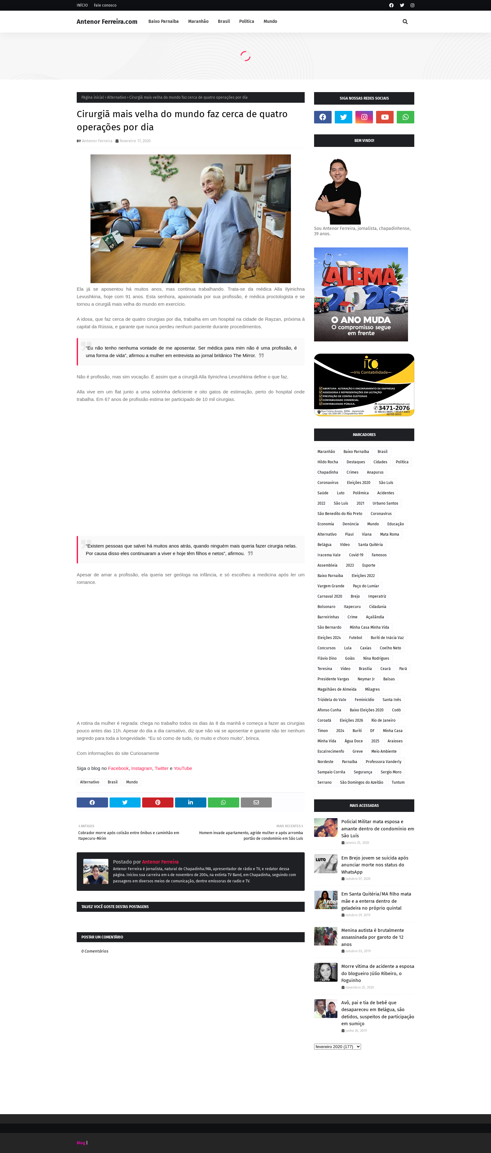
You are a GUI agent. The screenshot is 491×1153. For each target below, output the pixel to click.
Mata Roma (389, 534)
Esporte (368, 565)
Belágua (325, 545)
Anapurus (375, 472)
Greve (358, 751)
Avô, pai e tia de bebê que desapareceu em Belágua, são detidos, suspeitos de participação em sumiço (377, 1013)
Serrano (325, 782)
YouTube (183, 768)
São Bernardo (329, 627)
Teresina (325, 669)
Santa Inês (392, 700)
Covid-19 (356, 555)
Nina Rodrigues (376, 658)
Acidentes (385, 493)
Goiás (350, 658)
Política (402, 462)
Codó (396, 710)
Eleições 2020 (358, 482)
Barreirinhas (328, 617)
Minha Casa (393, 731)
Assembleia (328, 565)
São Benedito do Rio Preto (340, 514)
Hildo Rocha (328, 462)
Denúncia (351, 524)
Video (345, 669)
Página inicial (92, 97)
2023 (350, 565)
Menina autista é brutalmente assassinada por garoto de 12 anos (372, 937)
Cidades (380, 462)
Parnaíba (349, 762)
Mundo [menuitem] (270, 21)
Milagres (372, 689)
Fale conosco (105, 5)
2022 (321, 503)
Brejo (355, 596)
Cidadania (377, 607)
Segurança (363, 772)
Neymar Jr (366, 679)
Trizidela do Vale (332, 700)
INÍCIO (82, 5)
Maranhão (326, 451)
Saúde (323, 493)
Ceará (385, 669)
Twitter (162, 768)
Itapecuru (352, 607)
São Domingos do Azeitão (361, 782)
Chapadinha (328, 472)
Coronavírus (381, 514)
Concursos (327, 648)
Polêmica (361, 493)
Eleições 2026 (351, 720)
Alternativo (116, 97)
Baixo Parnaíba (356, 451)
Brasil (113, 782)
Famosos (379, 555)
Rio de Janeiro (383, 720)
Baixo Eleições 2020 (367, 710)
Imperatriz (377, 596)
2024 (340, 731)
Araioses (395, 741)
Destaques (356, 462)
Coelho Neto (390, 648)
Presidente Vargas (333, 679)
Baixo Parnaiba (330, 576)
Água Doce (354, 741)
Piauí (349, 534)
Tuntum (398, 782)
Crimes (353, 472)
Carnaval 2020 (330, 596)
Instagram (141, 768)
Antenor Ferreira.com (107, 21)
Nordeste (325, 762)
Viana (367, 534)
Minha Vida (327, 741)
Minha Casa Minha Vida (369, 627)
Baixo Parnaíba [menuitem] (163, 21)
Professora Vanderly (383, 762)
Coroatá (324, 720)
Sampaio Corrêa (331, 772)
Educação (395, 524)
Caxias (365, 648)
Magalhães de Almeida (337, 689)
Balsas (389, 679)
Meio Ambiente (384, 751)
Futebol (355, 638)
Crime (353, 617)
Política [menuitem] (246, 21)
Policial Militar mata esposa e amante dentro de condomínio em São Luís (377, 829)
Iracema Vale (329, 555)
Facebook (118, 768)
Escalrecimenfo (331, 751)
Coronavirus (328, 482)
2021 (360, 503)
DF (372, 731)
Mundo (132, 782)
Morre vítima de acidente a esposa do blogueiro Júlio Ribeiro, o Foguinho (377, 973)
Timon (323, 731)
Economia (326, 524)
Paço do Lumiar (366, 586)
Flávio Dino (327, 658)
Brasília (365, 669)
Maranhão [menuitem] (198, 21)
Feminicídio (364, 700)
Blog (81, 1142)
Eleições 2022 (363, 576)
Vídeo (345, 545)
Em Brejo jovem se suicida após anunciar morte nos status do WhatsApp (374, 865)
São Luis (341, 503)
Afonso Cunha (329, 710)
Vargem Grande (331, 586)
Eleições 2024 (329, 638)
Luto (340, 493)
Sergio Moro (391, 772)
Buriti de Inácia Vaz (387, 638)
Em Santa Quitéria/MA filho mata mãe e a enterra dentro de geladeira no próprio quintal (376, 901)
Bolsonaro (326, 607)
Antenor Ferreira (97, 140)
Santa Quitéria (370, 545)
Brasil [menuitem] (224, 21)
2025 (375, 741)
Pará (403, 669)
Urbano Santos (385, 503)
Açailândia (375, 617)
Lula (348, 648)
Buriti (357, 731)
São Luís (386, 482)
